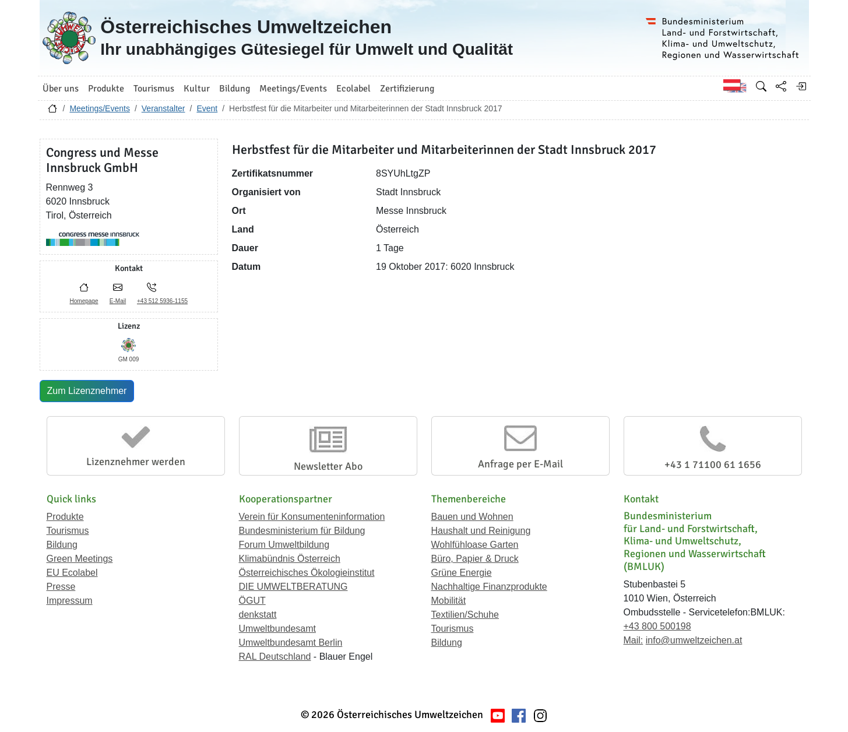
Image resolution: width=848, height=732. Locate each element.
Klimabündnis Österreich (289, 559)
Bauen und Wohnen (472, 517)
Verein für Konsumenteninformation (312, 517)
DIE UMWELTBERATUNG (293, 587)
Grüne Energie (461, 573)
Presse (61, 587)
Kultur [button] (197, 88)
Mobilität (448, 601)
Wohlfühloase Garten (475, 545)
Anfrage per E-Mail (520, 464)
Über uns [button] (61, 88)
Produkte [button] (106, 88)
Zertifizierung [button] (407, 88)
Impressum (70, 601)
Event (206, 108)
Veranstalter (163, 108)
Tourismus (68, 531)
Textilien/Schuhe (465, 615)
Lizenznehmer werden (135, 461)
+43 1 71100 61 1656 (712, 464)
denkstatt (258, 615)
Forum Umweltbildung (284, 545)
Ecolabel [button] (353, 88)
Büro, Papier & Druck (475, 559)
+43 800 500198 (657, 626)
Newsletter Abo (328, 466)
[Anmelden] (801, 86)
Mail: (633, 640)
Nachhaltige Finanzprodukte (489, 587)
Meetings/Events (99, 108)
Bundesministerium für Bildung (302, 531)
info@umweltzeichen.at (694, 640)
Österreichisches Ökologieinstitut (307, 573)
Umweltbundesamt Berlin (291, 642)
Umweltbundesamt (277, 629)
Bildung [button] (234, 88)
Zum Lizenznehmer (87, 391)
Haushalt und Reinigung (481, 531)
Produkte (65, 517)
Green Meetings (80, 559)
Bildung (62, 545)
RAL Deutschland (275, 656)
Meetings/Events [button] (293, 88)
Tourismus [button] (153, 88)
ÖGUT (252, 601)
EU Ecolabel (72, 573)
